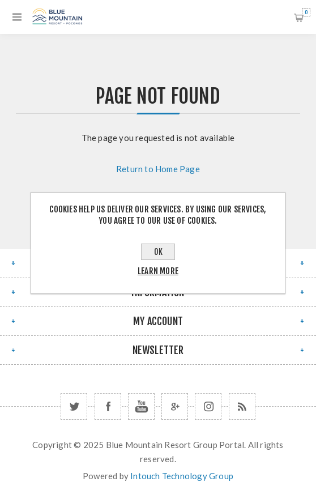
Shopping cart (306, 12)
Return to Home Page (158, 169)
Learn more (158, 271)
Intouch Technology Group (181, 476)
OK (158, 252)
